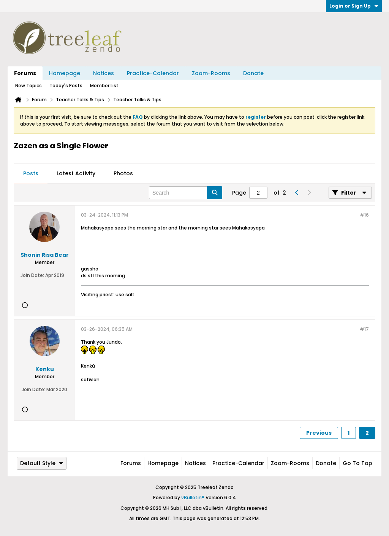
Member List (104, 85)
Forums (25, 73)
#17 (364, 329)
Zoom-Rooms (211, 73)
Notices (103, 73)
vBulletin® (192, 497)
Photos (123, 173)
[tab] (30, 174)
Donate (253, 73)
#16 (364, 215)
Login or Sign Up (353, 6)
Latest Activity (76, 173)
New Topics (28, 85)
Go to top (357, 463)
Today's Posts (65, 85)
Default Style (41, 463)
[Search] (185, 192)
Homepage (64, 73)
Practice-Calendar (153, 73)
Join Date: (32, 275)
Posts (30, 173)
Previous (319, 433)
